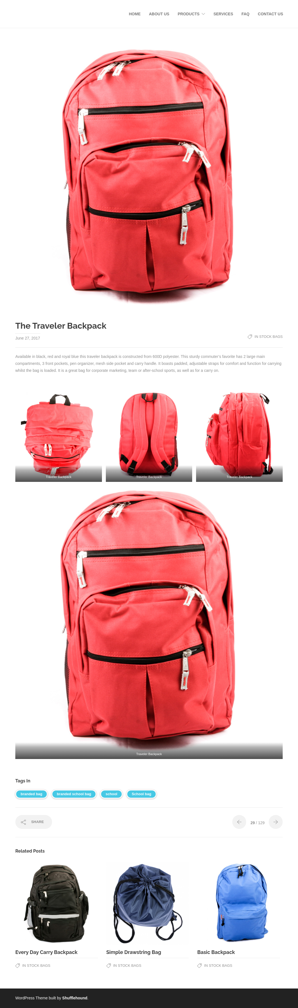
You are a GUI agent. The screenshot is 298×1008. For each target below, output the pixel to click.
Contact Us (270, 14)
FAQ (245, 14)
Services (223, 14)
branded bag (31, 794)
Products (189, 14)
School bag (141, 794)
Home (135, 14)
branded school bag (74, 794)
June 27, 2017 (27, 338)
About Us (159, 14)
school (111, 794)
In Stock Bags (269, 337)
